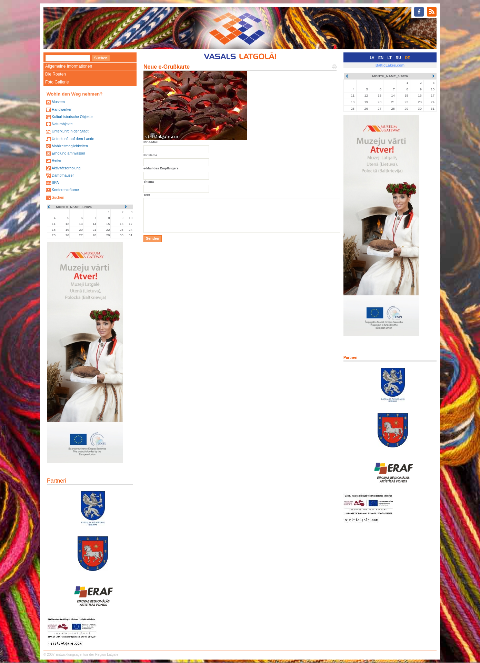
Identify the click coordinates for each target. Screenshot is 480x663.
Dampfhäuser (63, 175)
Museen (58, 102)
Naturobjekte (62, 124)
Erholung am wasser (68, 153)
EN (380, 58)
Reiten (57, 160)
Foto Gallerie (57, 82)
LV (372, 58)
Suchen (58, 197)
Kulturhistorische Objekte (72, 117)
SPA (55, 182)
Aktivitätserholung (65, 168)
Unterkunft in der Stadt (70, 131)
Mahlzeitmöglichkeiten (70, 146)
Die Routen (55, 74)
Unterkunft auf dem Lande (73, 139)
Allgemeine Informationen (68, 66)
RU (398, 58)
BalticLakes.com (390, 65)
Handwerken (62, 109)
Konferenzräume (65, 190)
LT (390, 58)
